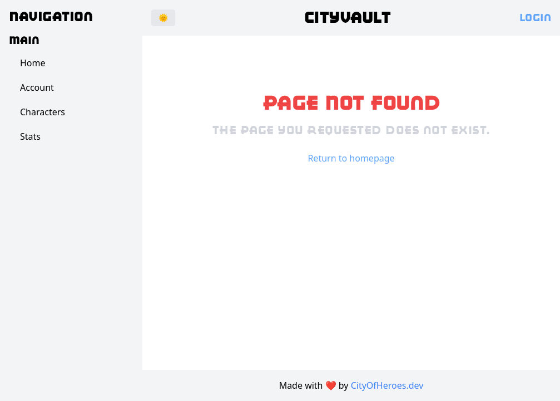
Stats (30, 136)
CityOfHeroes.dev (387, 385)
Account (37, 87)
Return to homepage (351, 158)
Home (33, 63)
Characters (42, 112)
